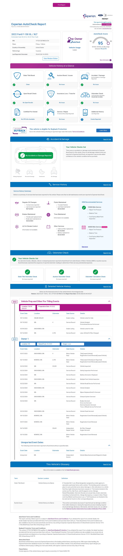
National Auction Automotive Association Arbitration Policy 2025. (86, 509)
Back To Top (107, 139)
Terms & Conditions (78, 131)
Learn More (103, 130)
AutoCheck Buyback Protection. (57, 530)
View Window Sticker (51, 58)
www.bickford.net (106, 28)
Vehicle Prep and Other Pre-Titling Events (40, 301)
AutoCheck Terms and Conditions (58, 519)
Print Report (61, 5)
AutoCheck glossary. (73, 470)
